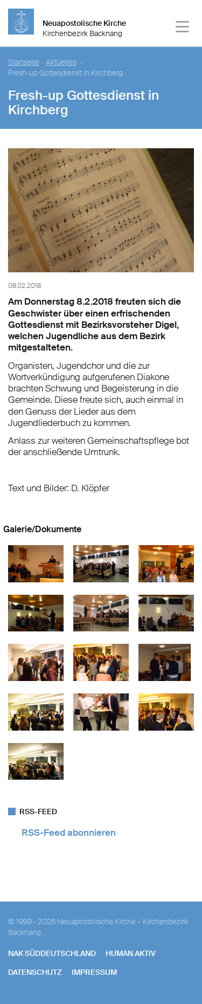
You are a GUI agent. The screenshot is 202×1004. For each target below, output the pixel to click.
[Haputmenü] (183, 28)
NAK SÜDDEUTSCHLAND (52, 953)
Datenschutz (35, 972)
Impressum (94, 972)
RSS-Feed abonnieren (69, 832)
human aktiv (131, 953)
